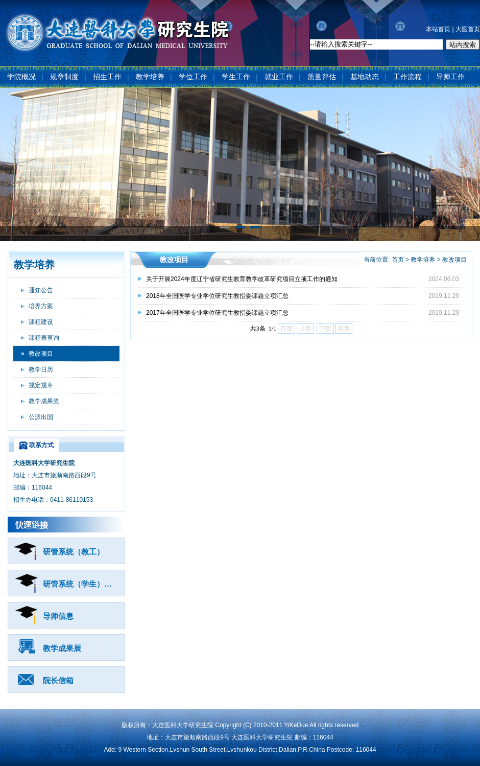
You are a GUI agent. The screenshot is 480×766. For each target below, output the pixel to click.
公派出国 (41, 417)
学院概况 (21, 77)
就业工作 (279, 77)
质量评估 (321, 77)
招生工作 (107, 77)
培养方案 (41, 306)
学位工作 (193, 77)
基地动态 (364, 77)
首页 (398, 259)
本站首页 (438, 29)
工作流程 (407, 77)
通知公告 (41, 290)
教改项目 (41, 353)
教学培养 (150, 77)
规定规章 (41, 385)
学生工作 (236, 77)
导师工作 (450, 77)
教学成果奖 (44, 401)
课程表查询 (44, 337)
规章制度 (64, 77)
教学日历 (41, 369)
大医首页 (467, 29)
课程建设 (41, 322)
